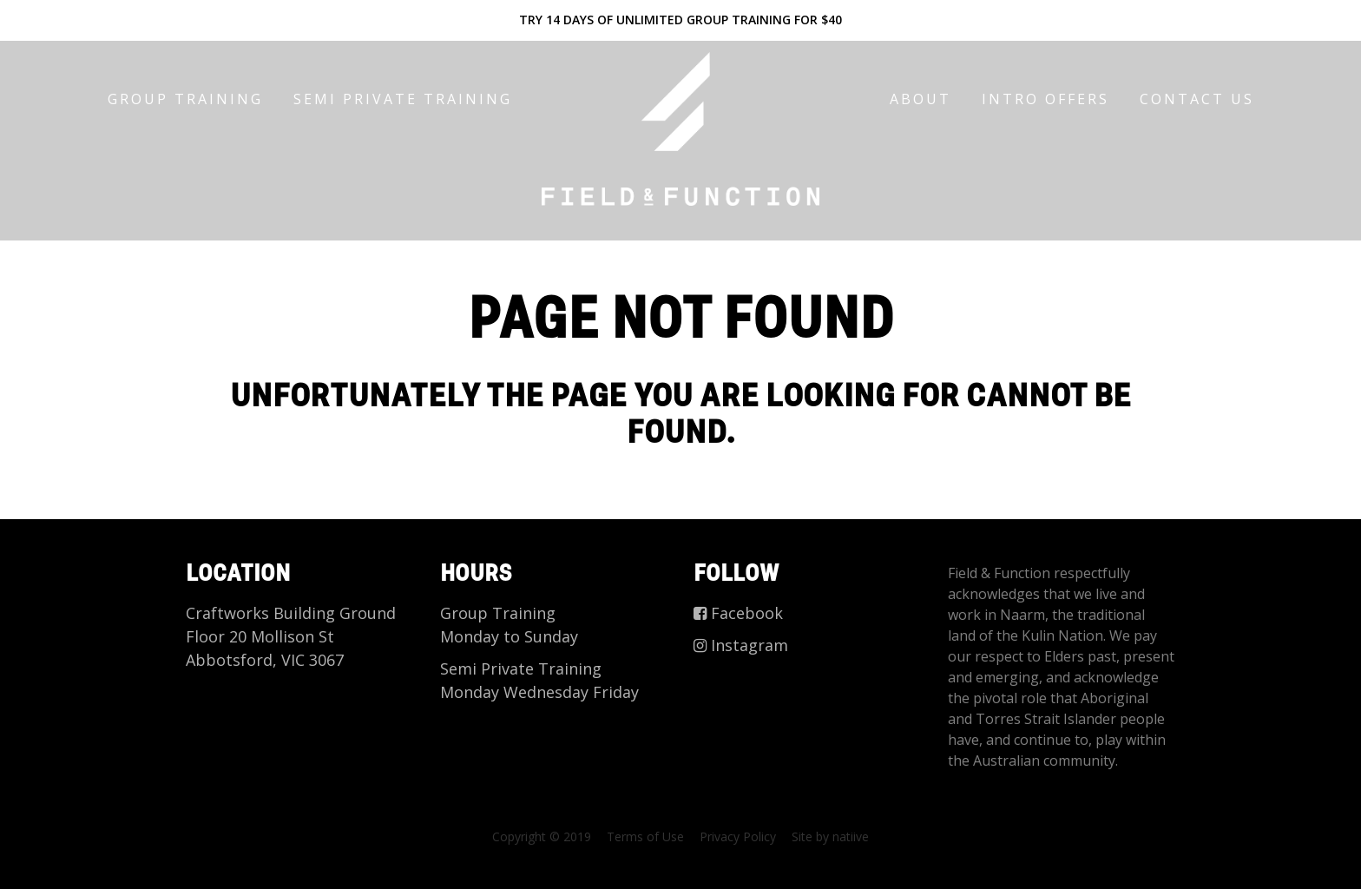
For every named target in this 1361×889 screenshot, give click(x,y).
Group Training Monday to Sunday (509, 625)
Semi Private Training (402, 99)
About (920, 99)
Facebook (738, 613)
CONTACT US (1197, 99)
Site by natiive (830, 836)
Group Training (185, 99)
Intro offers (1045, 99)
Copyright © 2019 (541, 836)
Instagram (741, 645)
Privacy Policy (738, 836)
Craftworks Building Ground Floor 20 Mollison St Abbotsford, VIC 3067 (291, 636)
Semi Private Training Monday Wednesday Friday (539, 680)
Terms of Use (645, 836)
